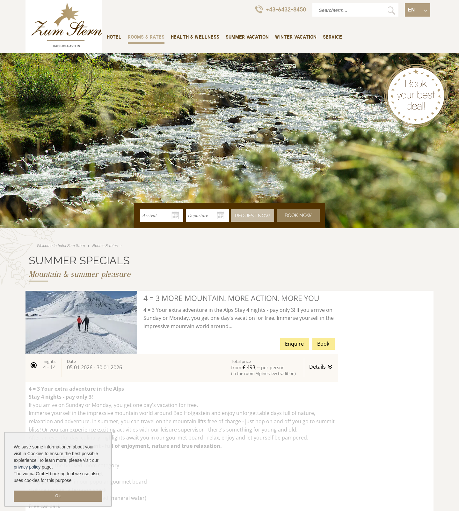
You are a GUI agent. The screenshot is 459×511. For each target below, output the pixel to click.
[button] (182, 368)
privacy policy (27, 467)
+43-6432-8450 (280, 9)
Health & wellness (195, 37)
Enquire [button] (294, 343)
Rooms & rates (146, 37)
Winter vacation (296, 37)
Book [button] (323, 343)
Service (332, 37)
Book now (298, 215)
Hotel (114, 37)
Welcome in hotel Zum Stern (64, 27)
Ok (58, 496)
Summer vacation (247, 37)
